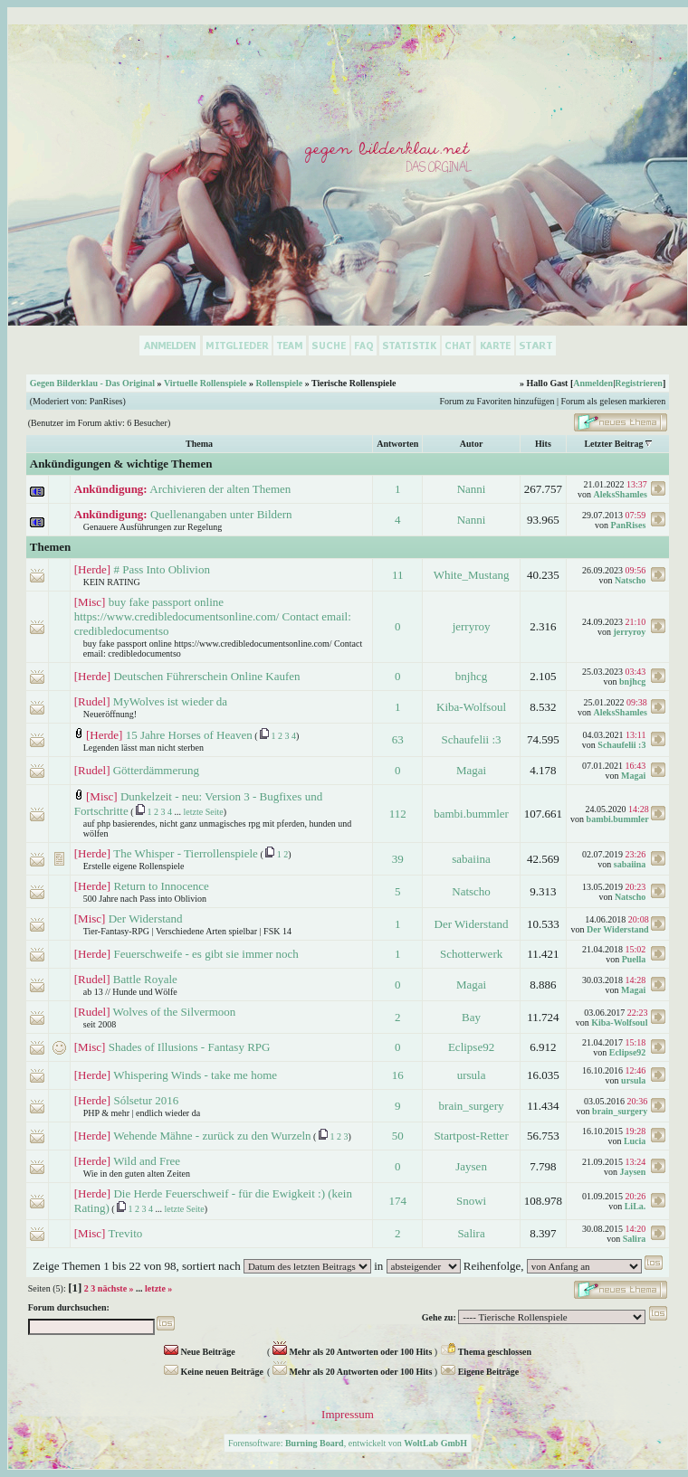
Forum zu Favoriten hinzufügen (497, 401)
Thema (199, 444)
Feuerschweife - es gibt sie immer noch (205, 954)
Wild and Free (146, 1161)
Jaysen (471, 1166)
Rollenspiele (278, 383)
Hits (543, 444)
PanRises (106, 401)
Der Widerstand (146, 918)
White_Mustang (472, 575)
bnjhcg (471, 676)
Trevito (125, 1233)
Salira (470, 1233)
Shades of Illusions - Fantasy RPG (190, 1047)
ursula (471, 1075)
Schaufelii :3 (472, 739)
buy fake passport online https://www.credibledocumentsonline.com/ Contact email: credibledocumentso (212, 616)
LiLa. (635, 1206)
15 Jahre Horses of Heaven (189, 735)
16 (398, 1075)
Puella (634, 959)
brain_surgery (471, 1105)
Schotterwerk (471, 954)
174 (397, 1200)
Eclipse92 (471, 1047)
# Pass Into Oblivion (161, 569)
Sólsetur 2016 (145, 1100)
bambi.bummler (471, 813)
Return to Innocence (160, 886)
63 (398, 739)
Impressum (347, 1414)
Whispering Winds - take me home (195, 1075)
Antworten (397, 444)
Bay (471, 1017)
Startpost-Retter (471, 1135)
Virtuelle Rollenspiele (205, 383)
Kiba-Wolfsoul (471, 707)
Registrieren (639, 383)
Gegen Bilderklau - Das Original (92, 383)
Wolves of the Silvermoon (173, 1011)
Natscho (630, 580)
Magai (471, 770)
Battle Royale (145, 979)
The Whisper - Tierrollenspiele (185, 853)
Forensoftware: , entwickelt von (347, 1443)
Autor (471, 444)
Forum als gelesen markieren (612, 401)
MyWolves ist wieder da (170, 701)
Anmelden (593, 383)
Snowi (471, 1200)
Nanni (471, 489)
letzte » (158, 1288)
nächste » (116, 1288)
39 (398, 859)
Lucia (634, 1141)
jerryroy (472, 626)
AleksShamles (619, 494)
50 (398, 1135)
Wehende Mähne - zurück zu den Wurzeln (212, 1135)
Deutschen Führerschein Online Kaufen (206, 676)
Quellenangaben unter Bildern (221, 514)
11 (398, 575)
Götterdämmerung (156, 770)
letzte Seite (204, 812)
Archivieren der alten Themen (220, 489)
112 (397, 813)
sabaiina (471, 859)
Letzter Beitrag (613, 444)
